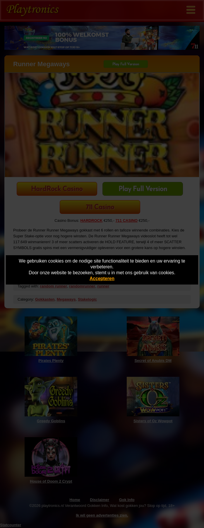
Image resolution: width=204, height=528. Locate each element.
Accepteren (102, 278)
